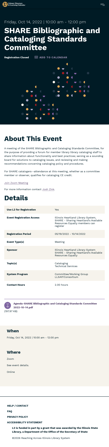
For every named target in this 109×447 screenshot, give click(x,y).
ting (25, 182)
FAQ (9, 411)
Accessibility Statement (24, 422)
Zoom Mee (16, 182)
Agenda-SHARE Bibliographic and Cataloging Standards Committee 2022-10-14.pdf (55, 305)
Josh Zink (48, 189)
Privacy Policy (17, 416)
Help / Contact (17, 405)
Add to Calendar (53, 57)
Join (7, 182)
